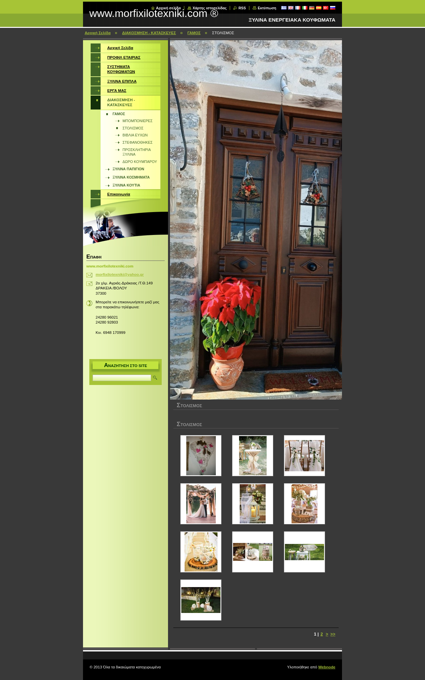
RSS (242, 8)
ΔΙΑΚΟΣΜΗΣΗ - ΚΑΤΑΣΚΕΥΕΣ (149, 33)
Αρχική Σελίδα (98, 33)
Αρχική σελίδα (168, 8)
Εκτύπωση (267, 8)
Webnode (326, 667)
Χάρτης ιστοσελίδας (210, 8)
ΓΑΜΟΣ (194, 33)
